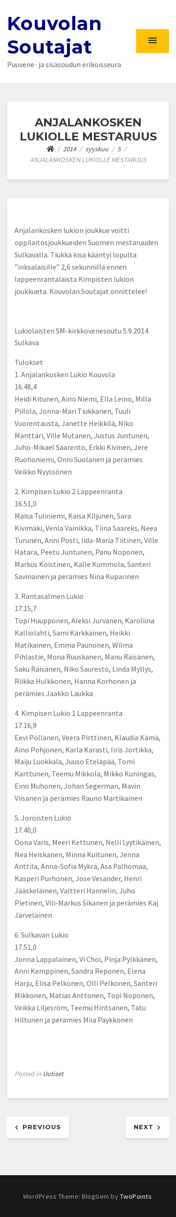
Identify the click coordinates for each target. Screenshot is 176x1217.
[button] (152, 41)
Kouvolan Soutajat (54, 35)
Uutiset (53, 1074)
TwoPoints (136, 1196)
